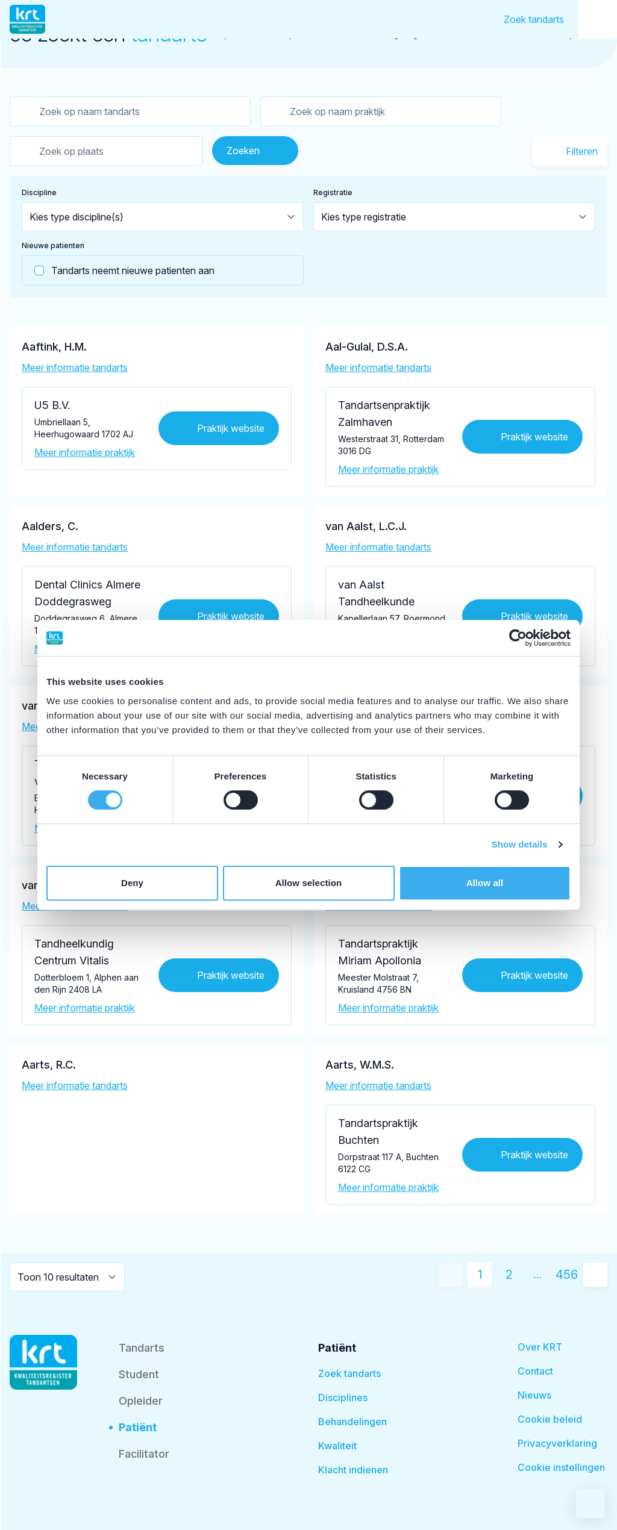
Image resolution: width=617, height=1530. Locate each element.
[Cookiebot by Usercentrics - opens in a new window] (518, 638)
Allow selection (308, 883)
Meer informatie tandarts (75, 367)
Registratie (332, 192)
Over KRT (540, 1347)
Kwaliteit (337, 1446)
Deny (132, 883)
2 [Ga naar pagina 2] (509, 1274)
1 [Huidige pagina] (480, 1274)
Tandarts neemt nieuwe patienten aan (118, 270)
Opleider (141, 1400)
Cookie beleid (550, 1419)
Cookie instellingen (561, 1467)
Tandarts (141, 1347)
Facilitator (144, 1453)
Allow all (485, 883)
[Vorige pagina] (451, 1275)
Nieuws (534, 1395)
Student (139, 1374)
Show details (520, 844)
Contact (535, 1371)
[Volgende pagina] (595, 1275)
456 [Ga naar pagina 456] (567, 1274)
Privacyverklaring (557, 1443)
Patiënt (138, 1427)
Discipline (39, 192)
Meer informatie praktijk (84, 452)
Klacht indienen (353, 1470)
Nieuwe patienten (53, 245)
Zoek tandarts (534, 19)
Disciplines (343, 1397)
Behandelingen (352, 1422)
